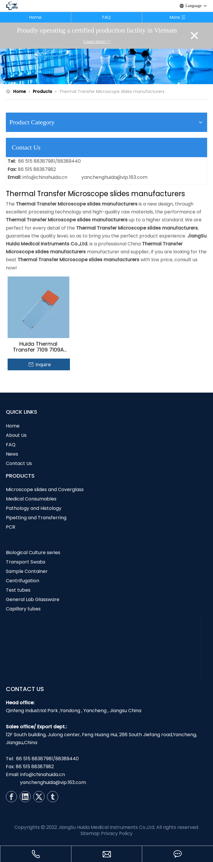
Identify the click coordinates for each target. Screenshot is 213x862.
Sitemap (90, 833)
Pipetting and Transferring (36, 517)
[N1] (106, 66)
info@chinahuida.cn (45, 177)
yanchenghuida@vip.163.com (114, 177)
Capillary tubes (23, 608)
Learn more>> (96, 41)
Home (35, 17)
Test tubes (18, 590)
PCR (10, 527)
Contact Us (19, 463)
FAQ (106, 17)
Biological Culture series (33, 552)
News (12, 454)
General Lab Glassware (32, 599)
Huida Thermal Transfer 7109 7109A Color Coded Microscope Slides (38, 347)
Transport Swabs (25, 562)
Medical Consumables (31, 499)
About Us (16, 435)
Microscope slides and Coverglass (45, 489)
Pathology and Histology (33, 508)
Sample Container (27, 571)
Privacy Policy (117, 833)
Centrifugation (22, 580)
